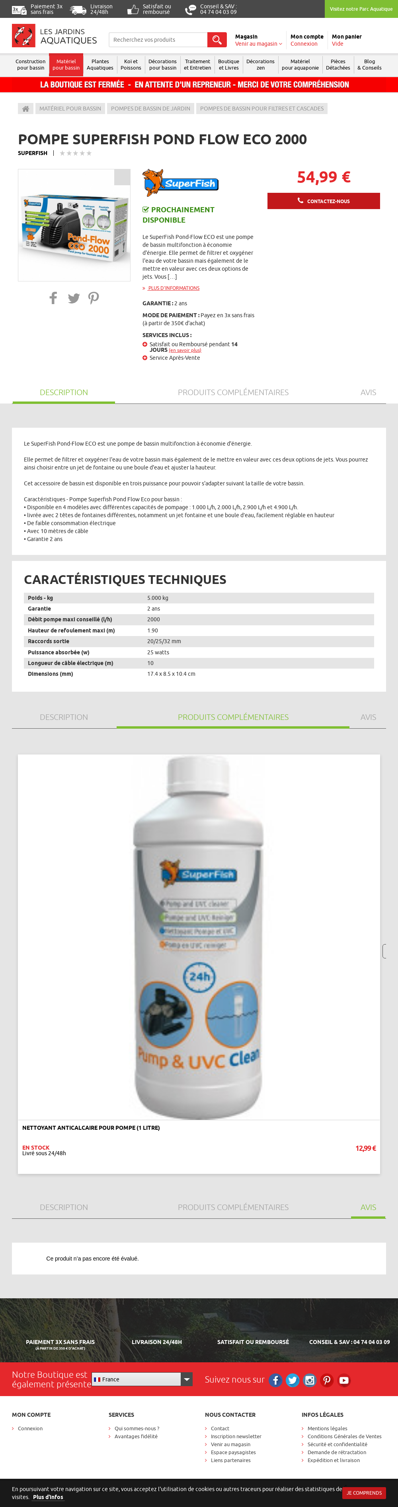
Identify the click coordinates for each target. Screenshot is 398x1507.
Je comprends (364, 1492)
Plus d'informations (170, 288)
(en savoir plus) (185, 350)
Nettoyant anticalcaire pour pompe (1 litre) (91, 1128)
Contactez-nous (328, 201)
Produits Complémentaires (233, 392)
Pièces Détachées (338, 64)
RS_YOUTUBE (344, 1380)
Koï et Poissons (131, 64)
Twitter (293, 1380)
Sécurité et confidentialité (337, 1444)
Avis (368, 392)
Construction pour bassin (30, 64)
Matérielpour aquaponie (300, 64)
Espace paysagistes (233, 1452)
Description (64, 392)
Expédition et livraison (334, 1460)
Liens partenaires (231, 1460)
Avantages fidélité (136, 1436)
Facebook (276, 1380)
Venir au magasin (230, 1444)
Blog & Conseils (369, 64)
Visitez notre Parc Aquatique (361, 9)
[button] (53, 298)
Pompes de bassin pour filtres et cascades (262, 108)
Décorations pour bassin (162, 64)
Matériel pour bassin (66, 64)
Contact (220, 1428)
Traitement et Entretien (197, 64)
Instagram (310, 1380)
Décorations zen (260, 64)
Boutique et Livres (228, 64)
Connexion (30, 1428)
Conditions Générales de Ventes (345, 1436)
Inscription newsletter (236, 1436)
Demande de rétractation (337, 1452)
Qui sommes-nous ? (137, 1428)
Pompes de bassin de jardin (150, 108)
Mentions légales (327, 1428)
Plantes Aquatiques (100, 64)
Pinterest (327, 1380)
